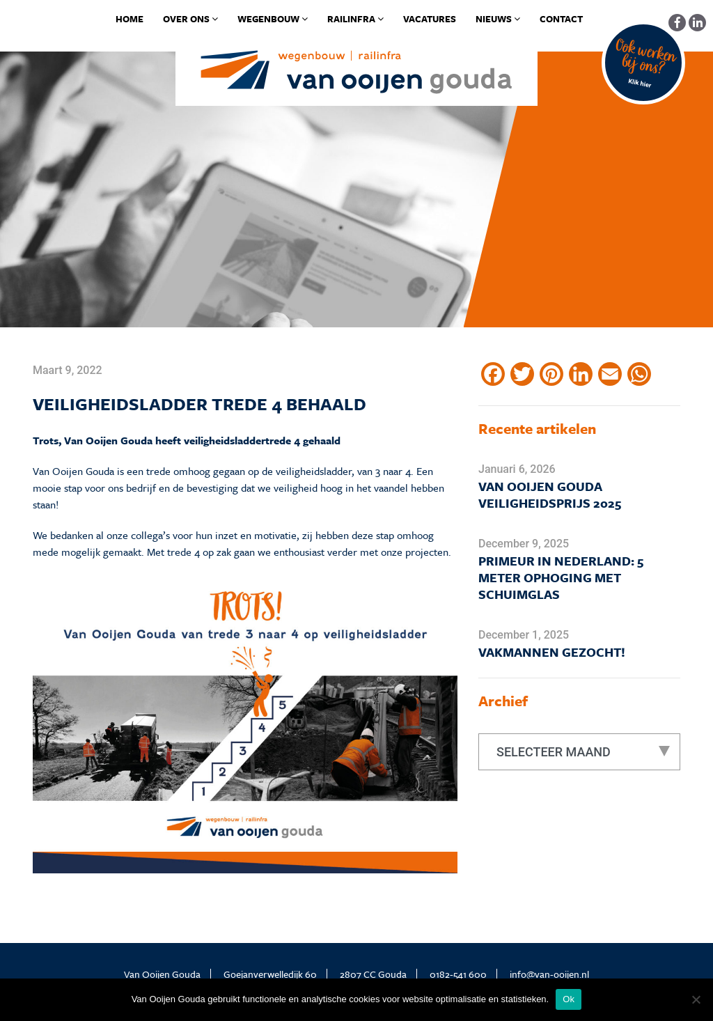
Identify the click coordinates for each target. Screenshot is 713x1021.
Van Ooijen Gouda (73, 470)
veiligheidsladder (224, 440)
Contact (561, 19)
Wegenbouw (272, 19)
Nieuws (498, 19)
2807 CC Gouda (373, 974)
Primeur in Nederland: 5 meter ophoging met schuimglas (560, 577)
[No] (696, 999)
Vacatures (429, 19)
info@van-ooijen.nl (549, 974)
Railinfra (355, 19)
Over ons (190, 19)
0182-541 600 (458, 974)
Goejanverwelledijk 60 (270, 974)
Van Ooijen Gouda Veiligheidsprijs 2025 (549, 494)
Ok (568, 999)
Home (129, 19)
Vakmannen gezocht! (551, 652)
